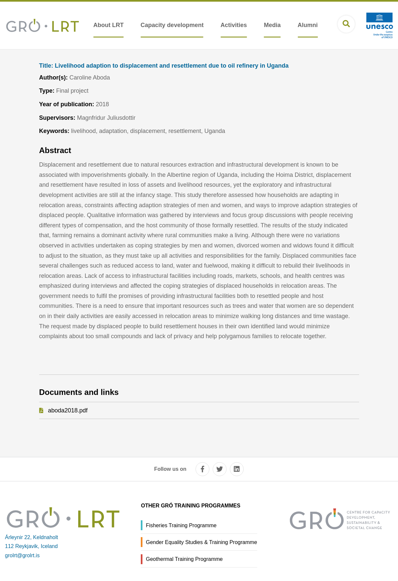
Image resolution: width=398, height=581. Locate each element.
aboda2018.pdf (68, 410)
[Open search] (346, 24)
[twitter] (220, 469)
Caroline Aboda (89, 77)
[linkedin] (237, 469)
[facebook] (202, 469)
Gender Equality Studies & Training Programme (201, 542)
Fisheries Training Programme (181, 525)
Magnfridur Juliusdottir (106, 117)
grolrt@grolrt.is (22, 555)
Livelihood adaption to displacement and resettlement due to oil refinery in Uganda (164, 66)
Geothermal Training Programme (184, 559)
